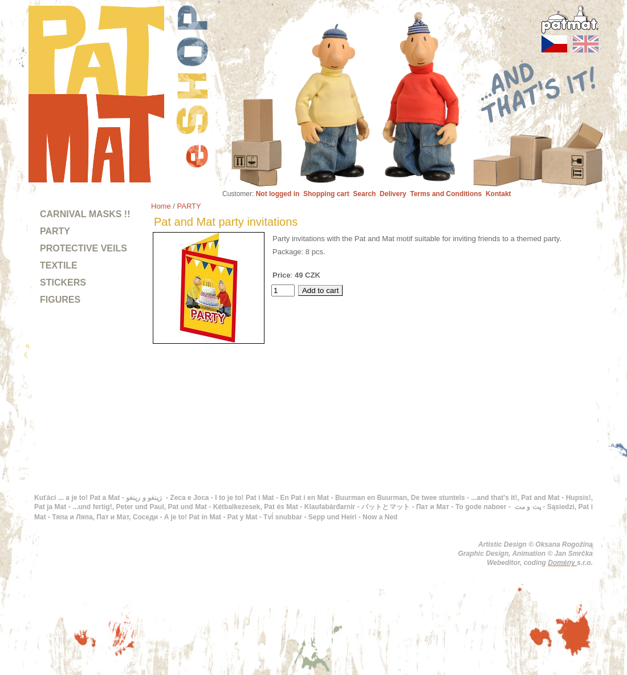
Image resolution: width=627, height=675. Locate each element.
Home (161, 206)
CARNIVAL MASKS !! (85, 214)
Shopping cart (326, 194)
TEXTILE (59, 265)
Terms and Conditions (446, 194)
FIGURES (60, 299)
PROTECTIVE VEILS (83, 248)
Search (364, 194)
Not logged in (278, 194)
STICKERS (63, 282)
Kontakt (498, 194)
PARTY (55, 231)
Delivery (393, 194)
